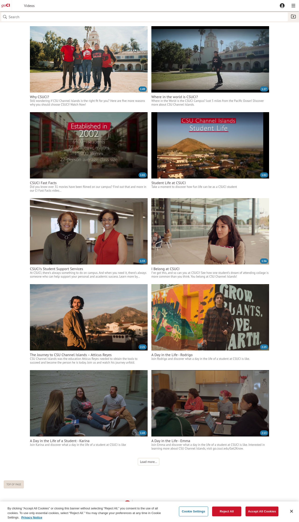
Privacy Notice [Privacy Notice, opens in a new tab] (31, 519)
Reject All (227, 513)
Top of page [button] (13, 484)
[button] (282, 5)
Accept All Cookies (262, 513)
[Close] (291, 513)
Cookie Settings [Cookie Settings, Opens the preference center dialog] (193, 513)
